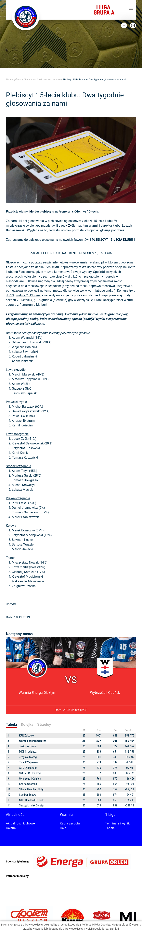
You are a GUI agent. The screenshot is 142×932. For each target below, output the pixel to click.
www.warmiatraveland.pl (86, 262)
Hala (63, 828)
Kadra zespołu (70, 823)
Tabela (110, 828)
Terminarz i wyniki (117, 823)
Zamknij (114, 928)
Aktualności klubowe (49, 79)
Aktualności (30, 79)
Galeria (11, 828)
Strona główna (13, 79)
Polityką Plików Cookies (96, 924)
